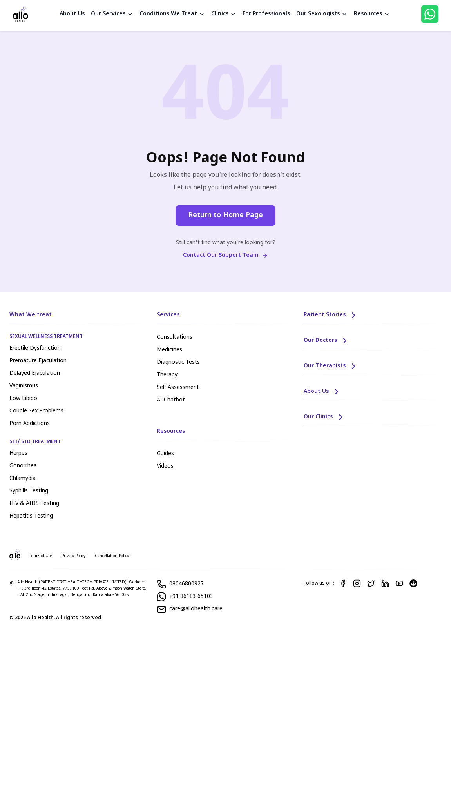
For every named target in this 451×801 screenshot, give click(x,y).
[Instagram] (357, 583)
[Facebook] (343, 583)
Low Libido (23, 398)
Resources (372, 14)
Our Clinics (324, 417)
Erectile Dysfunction (35, 348)
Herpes (18, 453)
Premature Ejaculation (38, 361)
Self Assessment (178, 387)
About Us (72, 14)
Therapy (167, 375)
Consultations (174, 337)
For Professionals (266, 14)
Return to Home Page (225, 215)
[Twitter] (371, 583)
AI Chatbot (171, 400)
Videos (165, 466)
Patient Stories (331, 315)
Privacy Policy (73, 556)
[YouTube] (399, 583)
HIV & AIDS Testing (34, 503)
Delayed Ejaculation (34, 373)
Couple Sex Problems (36, 411)
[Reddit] (413, 583)
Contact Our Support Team (225, 255)
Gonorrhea (23, 466)
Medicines (169, 350)
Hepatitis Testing (31, 516)
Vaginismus (23, 386)
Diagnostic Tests (178, 362)
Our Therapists (331, 366)
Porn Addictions (29, 423)
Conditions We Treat (172, 14)
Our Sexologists (322, 14)
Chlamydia (22, 478)
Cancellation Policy (112, 556)
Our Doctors (327, 340)
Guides (165, 454)
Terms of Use (41, 556)
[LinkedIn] (385, 583)
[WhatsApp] (429, 14)
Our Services (112, 14)
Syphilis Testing (28, 491)
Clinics (223, 14)
